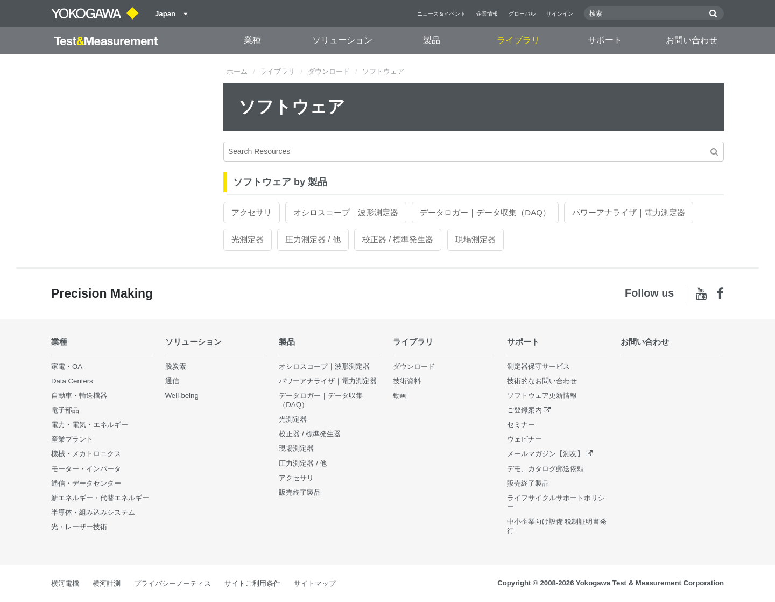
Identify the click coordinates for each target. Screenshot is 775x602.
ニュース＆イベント (441, 14)
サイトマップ (315, 583)
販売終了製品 (300, 492)
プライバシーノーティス (172, 583)
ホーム (237, 71)
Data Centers (72, 381)
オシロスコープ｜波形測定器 (345, 212)
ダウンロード (329, 71)
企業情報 (487, 14)
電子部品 (65, 410)
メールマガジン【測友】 (545, 454)
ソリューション (342, 40)
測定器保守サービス (538, 366)
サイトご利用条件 (252, 583)
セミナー (521, 425)
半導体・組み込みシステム (93, 512)
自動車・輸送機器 (79, 395)
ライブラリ (518, 40)
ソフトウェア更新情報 (542, 395)
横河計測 (107, 583)
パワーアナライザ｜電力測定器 (628, 212)
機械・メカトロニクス (86, 454)
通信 (172, 381)
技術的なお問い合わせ (542, 381)
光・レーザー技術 (79, 527)
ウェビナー (524, 439)
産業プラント (72, 439)
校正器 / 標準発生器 (398, 239)
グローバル (522, 14)
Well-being (182, 395)
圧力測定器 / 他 (313, 239)
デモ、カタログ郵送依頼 (545, 469)
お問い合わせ (691, 40)
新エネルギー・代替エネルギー (100, 498)
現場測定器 (475, 239)
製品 (431, 40)
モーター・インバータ (86, 469)
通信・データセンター (86, 483)
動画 (400, 395)
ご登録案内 (524, 410)
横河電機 (65, 583)
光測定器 (247, 239)
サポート (605, 40)
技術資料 (407, 381)
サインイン (559, 14)
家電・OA (66, 366)
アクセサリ (251, 212)
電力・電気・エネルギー (89, 425)
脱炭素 (175, 366)
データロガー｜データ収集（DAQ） (485, 212)
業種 (252, 40)
